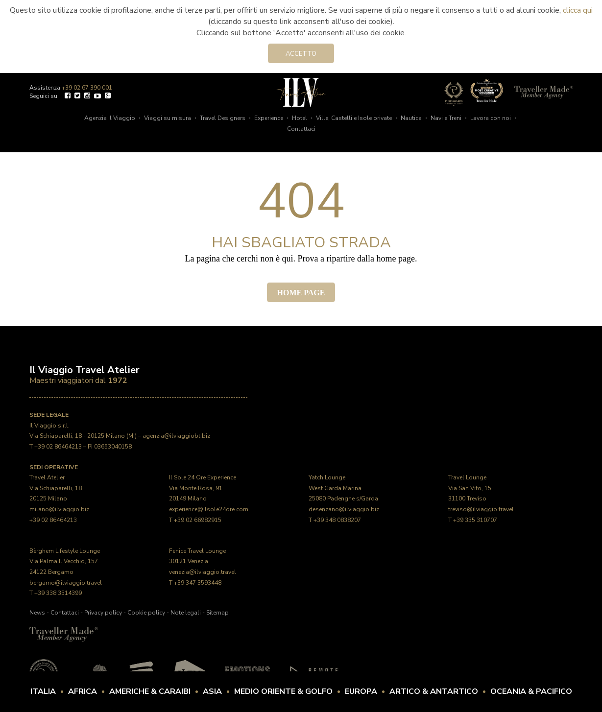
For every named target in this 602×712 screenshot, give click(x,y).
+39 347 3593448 (197, 583)
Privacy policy (103, 613)
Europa (361, 691)
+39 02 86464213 (58, 447)
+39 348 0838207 (337, 520)
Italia (43, 691)
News (37, 613)
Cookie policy (146, 613)
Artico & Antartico (433, 691)
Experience (268, 118)
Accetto (301, 53)
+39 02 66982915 (197, 520)
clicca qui (578, 10)
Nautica (411, 118)
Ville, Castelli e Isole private (354, 118)
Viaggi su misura (167, 118)
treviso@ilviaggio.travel (481, 509)
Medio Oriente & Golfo (283, 691)
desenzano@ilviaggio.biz (344, 509)
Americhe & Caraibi (150, 691)
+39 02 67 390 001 (87, 88)
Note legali (185, 613)
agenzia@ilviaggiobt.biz (176, 436)
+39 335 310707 (475, 520)
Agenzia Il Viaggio (109, 118)
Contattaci (301, 129)
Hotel (299, 118)
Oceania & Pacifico (531, 691)
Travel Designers (222, 118)
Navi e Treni (446, 118)
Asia (212, 691)
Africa (82, 691)
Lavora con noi (490, 118)
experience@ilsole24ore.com (208, 509)
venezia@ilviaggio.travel (202, 572)
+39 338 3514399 (58, 593)
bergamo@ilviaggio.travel (65, 583)
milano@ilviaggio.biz (59, 509)
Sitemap (217, 613)
